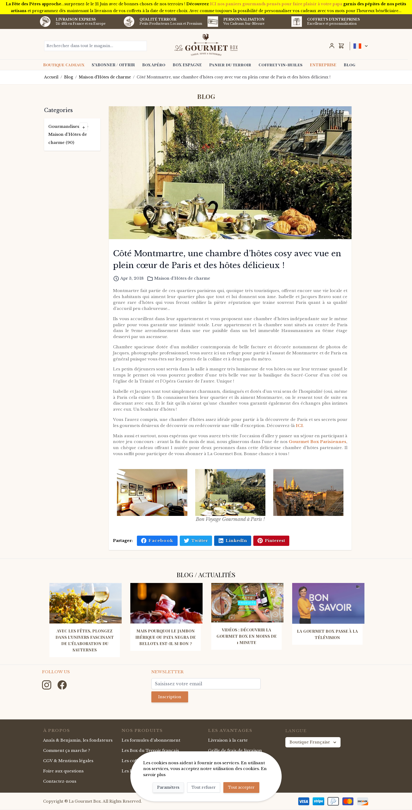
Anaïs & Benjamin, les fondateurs (77, 740)
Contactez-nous (59, 781)
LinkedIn (232, 540)
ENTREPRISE (323, 64)
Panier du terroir (230, 64)
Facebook (157, 540)
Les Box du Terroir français (150, 750)
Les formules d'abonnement (151, 740)
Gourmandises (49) (68, 126)
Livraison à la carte (228, 740)
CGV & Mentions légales (68, 760)
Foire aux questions (63, 770)
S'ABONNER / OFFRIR (113, 64)
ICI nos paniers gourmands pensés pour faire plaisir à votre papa (276, 4)
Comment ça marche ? (66, 750)
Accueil (51, 77)
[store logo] (206, 44)
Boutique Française (313, 742)
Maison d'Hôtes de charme (105, 77)
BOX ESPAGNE (187, 64)
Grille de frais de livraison (235, 750)
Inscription (169, 696)
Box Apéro (153, 64)
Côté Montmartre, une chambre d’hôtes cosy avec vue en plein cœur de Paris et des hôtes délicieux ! (234, 77)
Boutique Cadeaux (63, 64)
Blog (349, 64)
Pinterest (271, 540)
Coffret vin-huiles (280, 64)
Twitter (196, 540)
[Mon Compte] (332, 46)
